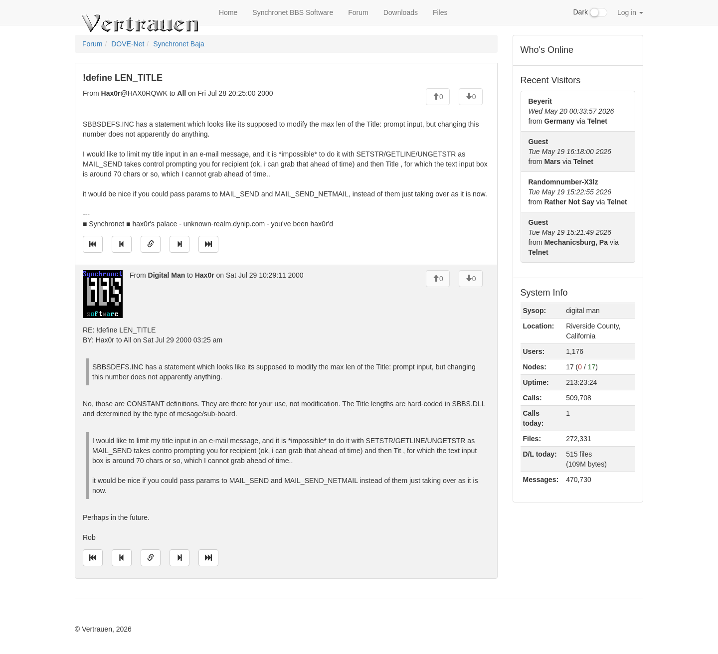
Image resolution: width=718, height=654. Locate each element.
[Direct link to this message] (151, 244)
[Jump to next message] (179, 244)
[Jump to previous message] (122, 244)
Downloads (400, 12)
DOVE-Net (127, 44)
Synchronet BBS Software (292, 12)
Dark (590, 12)
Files (440, 12)
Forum (358, 12)
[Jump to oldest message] (93, 244)
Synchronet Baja (178, 44)
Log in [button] (630, 12)
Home (228, 12)
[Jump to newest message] (208, 244)
